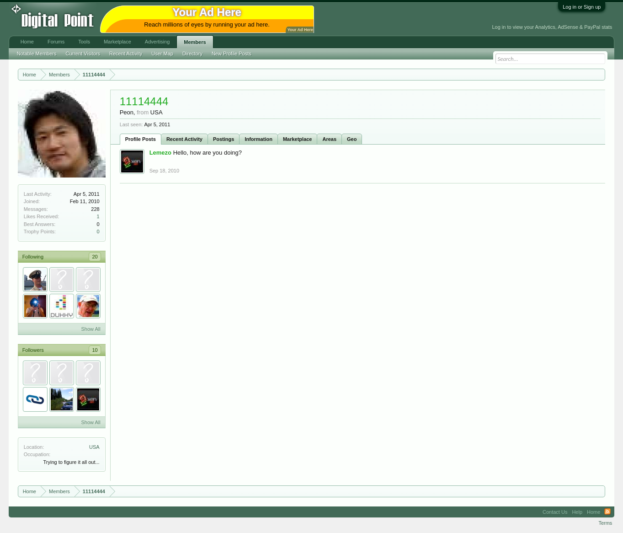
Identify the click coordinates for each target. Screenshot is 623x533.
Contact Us (555, 512)
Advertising (157, 41)
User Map (162, 53)
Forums (56, 41)
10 (94, 350)
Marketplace (297, 139)
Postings (223, 139)
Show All (90, 329)
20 (94, 256)
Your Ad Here (300, 29)
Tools (84, 41)
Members (195, 42)
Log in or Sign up (582, 7)
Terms (605, 523)
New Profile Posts (231, 53)
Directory (192, 53)
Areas (329, 139)
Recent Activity (184, 139)
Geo (352, 139)
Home (27, 41)
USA (94, 447)
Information (258, 139)
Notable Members (37, 53)
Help (577, 512)
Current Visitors (82, 53)
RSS (607, 512)
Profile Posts (140, 139)
